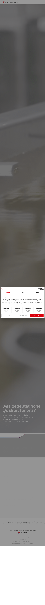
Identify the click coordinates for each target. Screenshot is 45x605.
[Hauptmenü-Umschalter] (41, 2)
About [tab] (37, 292)
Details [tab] (22, 292)
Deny (8, 315)
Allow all (36, 315)
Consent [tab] (8, 292)
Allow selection (22, 315)
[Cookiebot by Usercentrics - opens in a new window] (38, 289)
